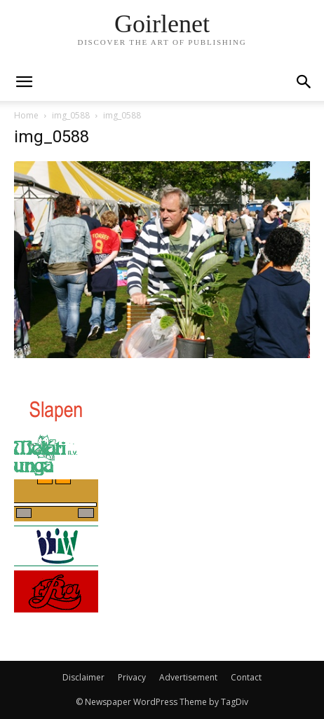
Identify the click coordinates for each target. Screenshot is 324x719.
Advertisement (188, 677)
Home (26, 115)
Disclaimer (83, 677)
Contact (246, 677)
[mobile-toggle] (23, 82)
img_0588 (71, 115)
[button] (304, 82)
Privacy (132, 677)
